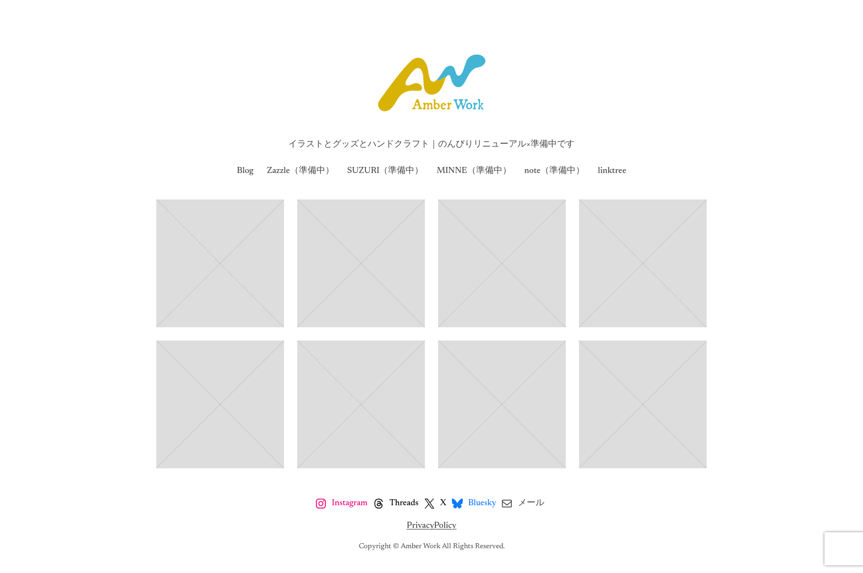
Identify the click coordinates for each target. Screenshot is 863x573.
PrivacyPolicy (432, 525)
